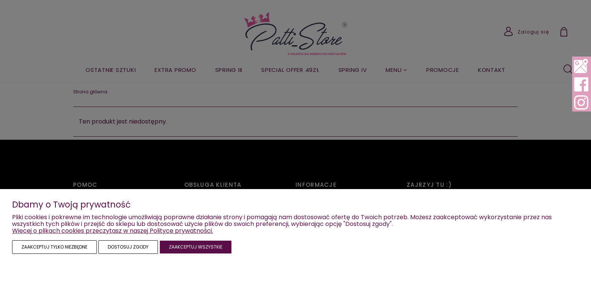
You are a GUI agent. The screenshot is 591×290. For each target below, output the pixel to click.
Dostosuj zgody (128, 247)
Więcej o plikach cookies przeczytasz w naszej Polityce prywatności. (112, 230)
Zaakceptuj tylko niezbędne (54, 247)
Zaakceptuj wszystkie (195, 247)
